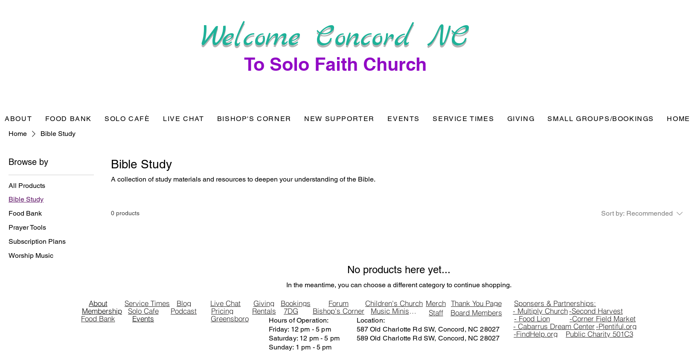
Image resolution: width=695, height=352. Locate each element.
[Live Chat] (225, 303)
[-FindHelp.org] (535, 334)
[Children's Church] (394, 303)
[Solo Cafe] (143, 311)
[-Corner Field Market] (602, 319)
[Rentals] (264, 311)
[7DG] (291, 311)
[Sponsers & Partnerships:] (555, 303)
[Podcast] (184, 311)
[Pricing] (222, 311)
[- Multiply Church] (540, 311)
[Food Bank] (98, 319)
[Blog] (184, 303)
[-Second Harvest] (596, 311)
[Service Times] (147, 303)
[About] (98, 303)
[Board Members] (476, 313)
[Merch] (436, 303)
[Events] (143, 319)
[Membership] (102, 311)
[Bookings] (295, 303)
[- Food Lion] (532, 319)
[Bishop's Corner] (338, 311)
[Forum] (339, 303)
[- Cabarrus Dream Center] (554, 326)
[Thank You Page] (476, 303)
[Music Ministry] (394, 311)
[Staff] (436, 313)
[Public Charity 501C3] (599, 334)
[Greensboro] (229, 319)
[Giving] (264, 303)
